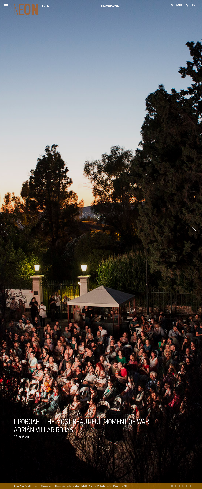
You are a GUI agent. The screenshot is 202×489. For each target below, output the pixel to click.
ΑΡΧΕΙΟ (115, 5)
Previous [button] (6, 231)
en (193, 5)
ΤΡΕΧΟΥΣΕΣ (106, 5)
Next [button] (194, 231)
